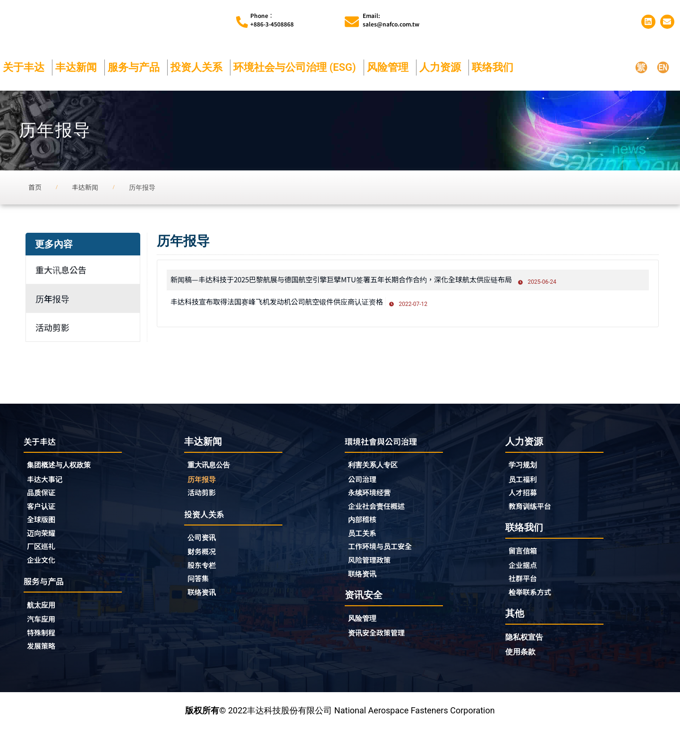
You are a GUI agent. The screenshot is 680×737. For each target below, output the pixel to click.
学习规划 (526, 468)
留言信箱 (526, 556)
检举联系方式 (534, 599)
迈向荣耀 (44, 539)
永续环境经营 (373, 497)
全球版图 (44, 525)
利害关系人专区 (378, 468)
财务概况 (206, 557)
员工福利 (526, 482)
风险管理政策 (373, 567)
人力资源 (442, 69)
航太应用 (46, 614)
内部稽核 (365, 525)
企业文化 (44, 567)
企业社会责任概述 (382, 511)
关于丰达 (26, 69)
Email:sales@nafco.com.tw (391, 20)
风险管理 (390, 69)
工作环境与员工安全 (386, 553)
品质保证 (44, 497)
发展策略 (44, 657)
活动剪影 (52, 329)
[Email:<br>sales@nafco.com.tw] (352, 23)
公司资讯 (206, 543)
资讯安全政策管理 (382, 642)
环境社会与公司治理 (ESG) (297, 69)
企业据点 (526, 571)
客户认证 (44, 511)
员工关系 (365, 539)
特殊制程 (44, 642)
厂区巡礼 (44, 553)
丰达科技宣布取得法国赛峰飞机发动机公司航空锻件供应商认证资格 (297, 302)
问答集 (200, 585)
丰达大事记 (48, 482)
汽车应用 (46, 628)
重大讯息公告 (60, 272)
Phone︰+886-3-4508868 (272, 20)
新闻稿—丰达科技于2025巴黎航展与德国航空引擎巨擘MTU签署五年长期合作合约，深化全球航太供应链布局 (375, 281)
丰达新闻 (78, 69)
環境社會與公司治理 (387, 443)
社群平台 (526, 585)
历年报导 (52, 301)
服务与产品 (136, 69)
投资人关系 (198, 69)
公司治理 (367, 482)
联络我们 (495, 69)
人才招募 (526, 496)
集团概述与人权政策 (65, 468)
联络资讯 (204, 599)
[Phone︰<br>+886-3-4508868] (242, 23)
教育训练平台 (534, 510)
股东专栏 (206, 571)
